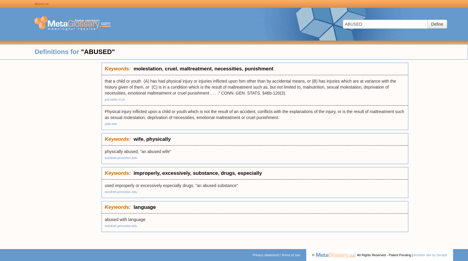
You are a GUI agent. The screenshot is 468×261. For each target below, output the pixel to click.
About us (41, 4)
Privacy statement (265, 255)
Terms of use (290, 255)
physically (158, 139)
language (144, 207)
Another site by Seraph (430, 255)
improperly (146, 173)
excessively (176, 173)
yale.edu (111, 124)
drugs (228, 173)
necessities (228, 69)
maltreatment (196, 69)
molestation (147, 69)
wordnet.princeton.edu (121, 158)
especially (250, 173)
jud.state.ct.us (115, 99)
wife (138, 139)
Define (437, 24)
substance (205, 173)
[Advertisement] (51, 152)
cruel (171, 69)
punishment (259, 69)
